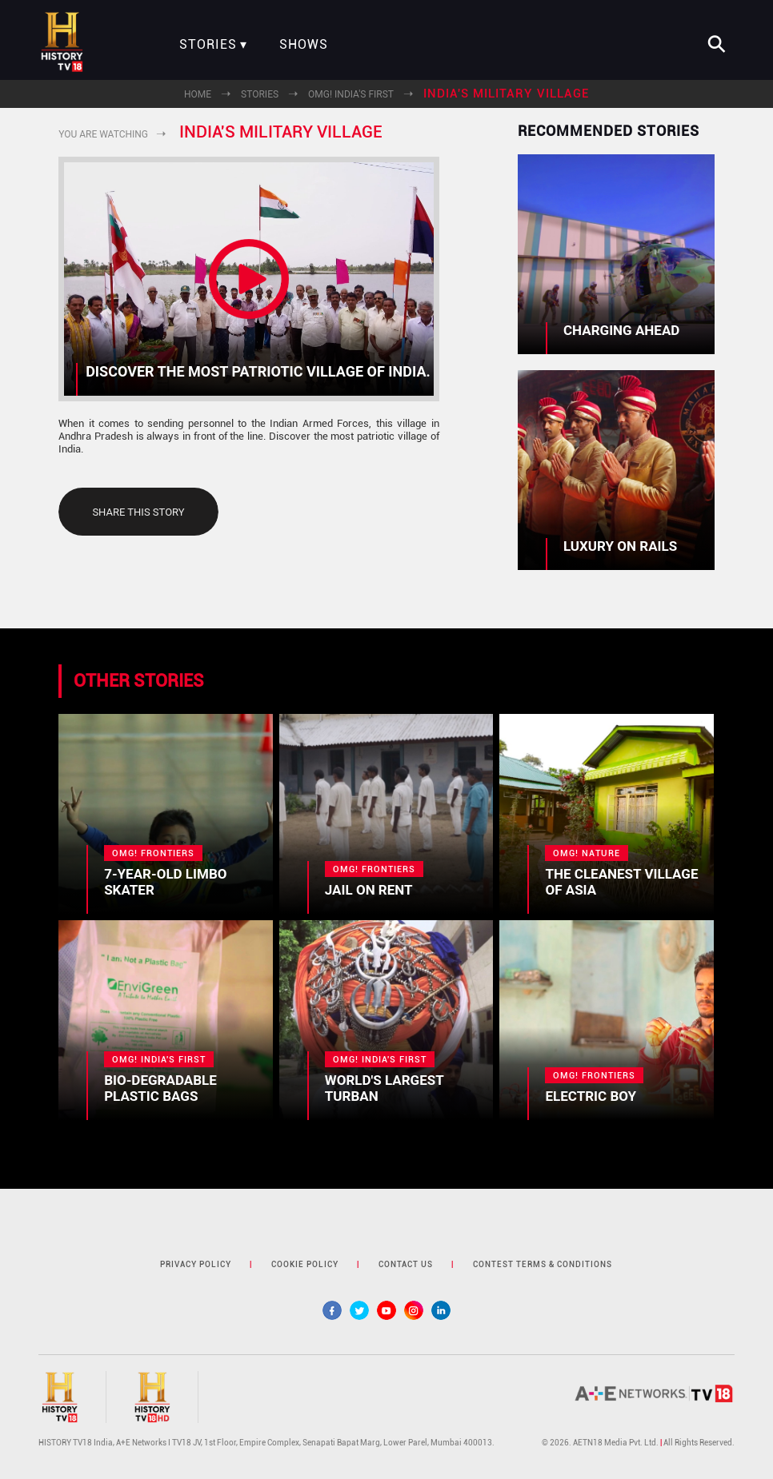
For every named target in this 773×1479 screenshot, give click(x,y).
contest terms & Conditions (542, 1264)
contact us (405, 1264)
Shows (303, 44)
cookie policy (304, 1264)
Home (197, 94)
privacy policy (195, 1264)
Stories (208, 44)
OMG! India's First (351, 94)
